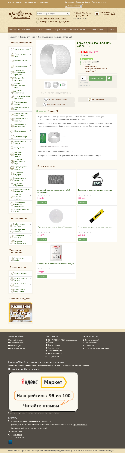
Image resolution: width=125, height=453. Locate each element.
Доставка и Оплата (83, 2)
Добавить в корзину (97, 78)
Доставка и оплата (55, 354)
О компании (89, 346)
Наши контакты (53, 348)
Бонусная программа (55, 351)
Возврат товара (91, 343)
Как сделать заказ (54, 356)
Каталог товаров (54, 345)
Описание (41, 111)
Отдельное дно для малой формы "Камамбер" (54, 227)
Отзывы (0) (53, 111)
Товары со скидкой (92, 340)
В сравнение (86, 85)
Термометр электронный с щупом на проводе (95, 190)
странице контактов (80, 425)
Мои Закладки (15, 346)
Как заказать (69, 2)
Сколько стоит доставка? (55, 99)
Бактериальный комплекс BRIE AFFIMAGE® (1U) (55, 264)
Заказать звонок (80, 19)
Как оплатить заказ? (97, 99)
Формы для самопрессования (96, 69)
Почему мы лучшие (99, 2)
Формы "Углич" (90, 71)
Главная (13, 37)
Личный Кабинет (16, 340)
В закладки (85, 83)
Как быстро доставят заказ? (55, 104)
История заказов (16, 343)
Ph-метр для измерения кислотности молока (94, 227)
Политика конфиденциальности (97, 348)
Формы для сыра (27, 37)
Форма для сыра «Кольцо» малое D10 (55, 37)
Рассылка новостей (17, 348)
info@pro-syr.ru (16, 431)
